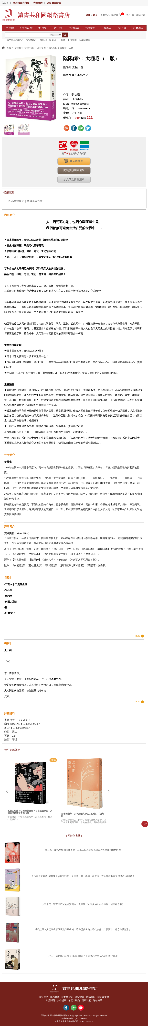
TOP (145, 824)
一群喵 (61, 40)
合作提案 (61, 1000)
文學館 (10, 28)
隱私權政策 (67, 997)
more (137, 636)
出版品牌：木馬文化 (75, 75)
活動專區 (138, 28)
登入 (95, 15)
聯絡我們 (86, 1000)
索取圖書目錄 (54, 3)
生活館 (42, 28)
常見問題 (50, 1000)
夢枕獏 (76, 94)
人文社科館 (25, 28)
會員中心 (105, 15)
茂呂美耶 (77, 99)
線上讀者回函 (139, 15)
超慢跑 (52, 40)
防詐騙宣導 (103, 997)
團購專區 (91, 997)
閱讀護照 (90, 28)
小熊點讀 (42, 40)
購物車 (114, 15)
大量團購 (37, 3)
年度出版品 (74, 1000)
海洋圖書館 (84, 40)
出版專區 (106, 28)
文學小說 (29, 48)
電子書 (122, 28)
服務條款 (54, 997)
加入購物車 (76, 161)
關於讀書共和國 (21, 3)
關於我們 (43, 997)
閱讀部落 (74, 28)
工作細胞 (72, 40)
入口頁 (5, 3)
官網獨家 (31, 40)
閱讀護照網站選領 (74, 170)
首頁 (9, 48)
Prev (7, 791)
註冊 (88, 15)
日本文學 (41, 48)
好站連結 (98, 1000)
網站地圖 (79, 997)
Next (108, 791)
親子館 (58, 28)
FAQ (128, 15)
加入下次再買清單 (74, 179)
